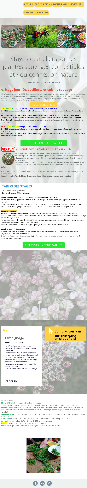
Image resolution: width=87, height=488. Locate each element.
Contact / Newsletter (36, 12)
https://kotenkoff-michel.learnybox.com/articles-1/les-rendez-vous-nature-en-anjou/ (36, 176)
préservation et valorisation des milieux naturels (53, 165)
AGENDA (57, 4)
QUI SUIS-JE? (70, 4)
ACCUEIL (29, 4)
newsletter (17, 96)
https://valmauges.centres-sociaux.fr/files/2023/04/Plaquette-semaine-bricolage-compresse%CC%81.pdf (39, 405)
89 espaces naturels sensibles (66, 156)
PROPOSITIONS (43, 4)
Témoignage (14, 338)
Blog (81, 4)
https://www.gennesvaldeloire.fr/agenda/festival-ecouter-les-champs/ (35, 425)
